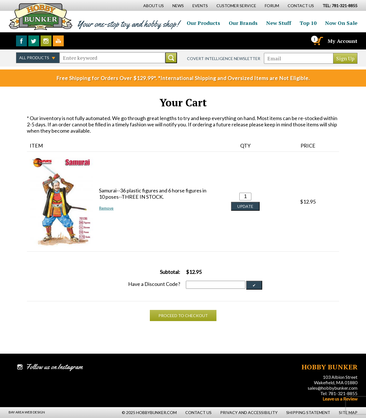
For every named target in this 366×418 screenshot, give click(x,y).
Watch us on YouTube (58, 40)
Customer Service (236, 5)
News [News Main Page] (178, 5)
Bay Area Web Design (27, 412)
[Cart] (318, 41)
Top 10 (308, 22)
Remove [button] (106, 208)
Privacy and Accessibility (249, 412)
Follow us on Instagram (46, 40)
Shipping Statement (308, 412)
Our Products (203, 22)
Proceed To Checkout (183, 315)
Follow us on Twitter (33, 40)
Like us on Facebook (21, 40)
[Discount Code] (215, 285)
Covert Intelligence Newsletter (223, 58)
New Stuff (278, 22)
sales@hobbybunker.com (332, 388)
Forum (272, 5)
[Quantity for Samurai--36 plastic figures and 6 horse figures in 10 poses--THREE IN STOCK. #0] (245, 196)
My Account (342, 40)
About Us (153, 5)
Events (200, 5)
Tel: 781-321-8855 (338, 393)
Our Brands (243, 22)
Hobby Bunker (40, 16)
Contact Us (301, 5)
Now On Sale (341, 22)
